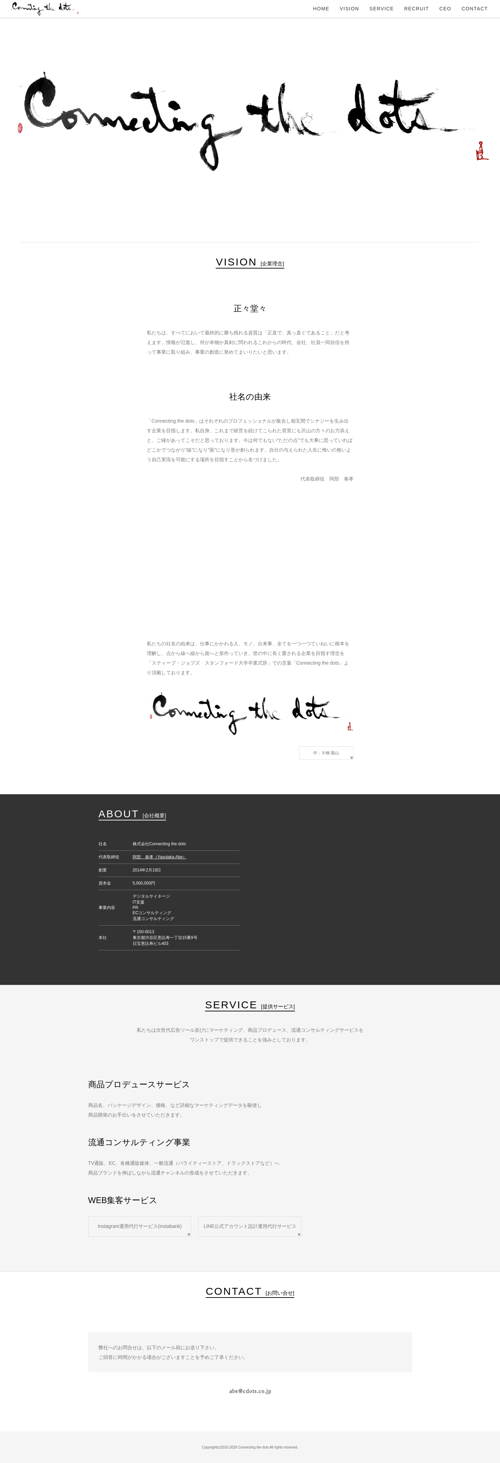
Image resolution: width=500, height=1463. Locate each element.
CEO (445, 8)
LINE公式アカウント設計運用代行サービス (250, 1226)
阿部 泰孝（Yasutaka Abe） (160, 857)
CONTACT (475, 8)
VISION (349, 8)
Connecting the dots (44, 8)
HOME (321, 8)
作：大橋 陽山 (326, 752)
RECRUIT (416, 8)
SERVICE (381, 8)
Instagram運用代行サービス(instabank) (140, 1226)
